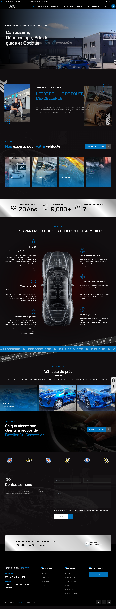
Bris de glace (46, 583)
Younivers (20, 604)
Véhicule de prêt (94, 6)
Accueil (32, 6)
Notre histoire (42, 6)
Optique (44, 587)
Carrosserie (45, 575)
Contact (105, 6)
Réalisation (81, 6)
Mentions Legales (71, 595)
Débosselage (45, 579)
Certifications (68, 6)
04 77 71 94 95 (95, 546)
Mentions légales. (59, 514)
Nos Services (54, 6)
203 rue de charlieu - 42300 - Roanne (36, 1)
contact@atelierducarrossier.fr (10, 1)
